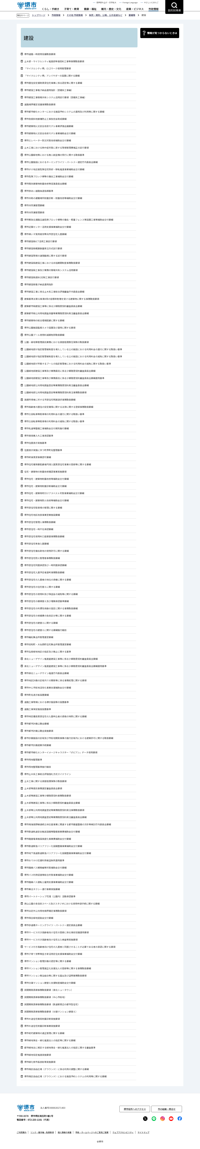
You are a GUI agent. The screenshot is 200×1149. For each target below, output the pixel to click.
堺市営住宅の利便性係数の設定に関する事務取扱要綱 (51, 608)
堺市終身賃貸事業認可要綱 (37, 457)
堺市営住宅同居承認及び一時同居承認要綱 (45, 565)
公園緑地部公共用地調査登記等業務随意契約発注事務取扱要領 (55, 392)
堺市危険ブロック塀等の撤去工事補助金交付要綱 (48, 176)
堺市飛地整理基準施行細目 (37, 766)
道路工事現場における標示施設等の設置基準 (46, 702)
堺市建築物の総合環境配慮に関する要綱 (44, 320)
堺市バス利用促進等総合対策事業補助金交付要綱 (48, 874)
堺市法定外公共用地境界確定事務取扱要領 (45, 910)
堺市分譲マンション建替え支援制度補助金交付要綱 (49, 982)
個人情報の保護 (64, 1132)
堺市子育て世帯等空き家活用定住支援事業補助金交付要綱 (53, 953)
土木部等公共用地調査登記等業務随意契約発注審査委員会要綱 (55, 817)
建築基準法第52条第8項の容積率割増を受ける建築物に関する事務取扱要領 (61, 298)
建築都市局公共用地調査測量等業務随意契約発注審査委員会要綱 (56, 313)
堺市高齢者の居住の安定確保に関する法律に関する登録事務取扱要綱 (58, 406)
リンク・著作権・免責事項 (42, 1132)
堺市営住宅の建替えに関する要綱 (41, 622)
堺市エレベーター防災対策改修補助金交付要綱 (47, 140)
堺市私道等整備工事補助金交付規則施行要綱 (46, 428)
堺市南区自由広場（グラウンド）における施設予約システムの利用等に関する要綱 (65, 1076)
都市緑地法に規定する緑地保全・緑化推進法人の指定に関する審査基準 (59, 1047)
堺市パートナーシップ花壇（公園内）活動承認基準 (49, 896)
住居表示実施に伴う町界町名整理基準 (43, 450)
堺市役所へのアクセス (135, 1109)
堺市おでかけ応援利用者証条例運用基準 (44, 860)
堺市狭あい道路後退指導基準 (38, 190)
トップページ (38, 15)
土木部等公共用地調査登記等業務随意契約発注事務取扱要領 (54, 810)
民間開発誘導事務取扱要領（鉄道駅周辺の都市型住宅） (52, 1004)
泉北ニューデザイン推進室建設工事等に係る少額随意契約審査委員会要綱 (61, 658)
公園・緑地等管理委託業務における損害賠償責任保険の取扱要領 (56, 342)
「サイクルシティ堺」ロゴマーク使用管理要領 (47, 68)
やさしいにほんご (151, 2)
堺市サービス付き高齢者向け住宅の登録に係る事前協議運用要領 (56, 932)
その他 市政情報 (75, 15)
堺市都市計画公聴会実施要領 (38, 730)
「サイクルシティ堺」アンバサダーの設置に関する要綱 (52, 75)
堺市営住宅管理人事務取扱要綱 (39, 522)
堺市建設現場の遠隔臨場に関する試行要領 (45, 255)
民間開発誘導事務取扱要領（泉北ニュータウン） (48, 989)
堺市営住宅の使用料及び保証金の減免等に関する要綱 (51, 594)
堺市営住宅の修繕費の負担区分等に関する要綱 (47, 615)
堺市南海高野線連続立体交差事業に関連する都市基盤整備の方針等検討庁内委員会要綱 (67, 824)
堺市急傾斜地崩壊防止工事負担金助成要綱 (45, 118)
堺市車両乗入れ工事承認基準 (38, 435)
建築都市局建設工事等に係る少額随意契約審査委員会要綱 (53, 306)
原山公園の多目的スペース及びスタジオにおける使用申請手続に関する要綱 (62, 903)
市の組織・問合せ (167, 1109)
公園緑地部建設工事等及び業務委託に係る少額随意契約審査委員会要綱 (59, 370)
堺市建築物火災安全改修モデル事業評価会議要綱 (48, 126)
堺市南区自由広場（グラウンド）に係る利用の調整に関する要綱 (56, 1069)
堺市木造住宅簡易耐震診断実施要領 (42, 1018)
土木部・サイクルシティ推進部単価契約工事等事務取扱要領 (54, 61)
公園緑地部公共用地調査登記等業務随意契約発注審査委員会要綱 (56, 385)
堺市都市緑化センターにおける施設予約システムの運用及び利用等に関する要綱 (64, 111)
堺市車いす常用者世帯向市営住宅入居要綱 (45, 234)
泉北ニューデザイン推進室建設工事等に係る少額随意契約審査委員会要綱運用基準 (65, 666)
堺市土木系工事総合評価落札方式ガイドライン (47, 774)
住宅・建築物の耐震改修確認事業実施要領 (45, 471)
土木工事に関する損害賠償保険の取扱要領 (45, 781)
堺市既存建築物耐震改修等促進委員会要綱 (45, 183)
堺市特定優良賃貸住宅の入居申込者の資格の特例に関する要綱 (55, 716)
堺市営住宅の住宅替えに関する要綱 (42, 586)
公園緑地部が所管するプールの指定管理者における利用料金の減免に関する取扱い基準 (67, 363)
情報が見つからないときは (162, 33)
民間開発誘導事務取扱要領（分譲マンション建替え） (51, 1011)
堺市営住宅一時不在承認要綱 (38, 529)
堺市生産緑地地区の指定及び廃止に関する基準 (47, 651)
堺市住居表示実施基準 (35, 442)
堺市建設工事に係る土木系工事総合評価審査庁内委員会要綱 (54, 291)
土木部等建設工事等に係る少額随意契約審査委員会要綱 (52, 802)
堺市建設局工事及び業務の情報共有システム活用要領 (51, 270)
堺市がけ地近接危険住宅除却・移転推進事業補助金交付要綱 (54, 169)
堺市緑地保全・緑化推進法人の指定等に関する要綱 (49, 1040)
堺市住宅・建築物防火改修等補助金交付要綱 (46, 500)
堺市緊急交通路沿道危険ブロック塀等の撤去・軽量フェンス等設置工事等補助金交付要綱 (68, 219)
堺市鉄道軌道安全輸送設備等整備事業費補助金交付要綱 (52, 831)
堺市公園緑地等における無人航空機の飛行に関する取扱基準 (54, 154)
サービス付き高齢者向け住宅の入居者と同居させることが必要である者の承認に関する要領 (69, 946)
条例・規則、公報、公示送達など (105, 15)
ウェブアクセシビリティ (123, 1132)
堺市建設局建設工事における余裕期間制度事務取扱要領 (52, 262)
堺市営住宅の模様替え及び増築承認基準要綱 (46, 601)
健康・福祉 (90, 9)
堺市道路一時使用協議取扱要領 (39, 54)
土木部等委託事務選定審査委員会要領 (43, 788)
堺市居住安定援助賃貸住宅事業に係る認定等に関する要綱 (53, 82)
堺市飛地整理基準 (33, 759)
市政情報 (153, 9)
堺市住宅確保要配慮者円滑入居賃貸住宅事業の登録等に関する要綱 (57, 464)
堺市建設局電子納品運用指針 (38, 284)
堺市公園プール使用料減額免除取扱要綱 (44, 334)
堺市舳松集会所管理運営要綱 (38, 637)
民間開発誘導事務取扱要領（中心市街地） (45, 997)
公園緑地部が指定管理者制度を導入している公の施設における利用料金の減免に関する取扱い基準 (73, 356)
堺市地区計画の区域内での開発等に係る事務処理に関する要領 (55, 680)
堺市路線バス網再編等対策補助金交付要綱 (45, 867)
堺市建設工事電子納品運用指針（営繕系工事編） (48, 90)
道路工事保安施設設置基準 (37, 709)
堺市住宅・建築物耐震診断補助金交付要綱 (45, 486)
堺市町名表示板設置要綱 (36, 694)
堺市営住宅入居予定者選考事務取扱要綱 (44, 572)
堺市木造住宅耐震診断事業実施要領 (42, 1025)
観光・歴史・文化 (111, 9)
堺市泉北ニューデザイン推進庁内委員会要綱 (46, 673)
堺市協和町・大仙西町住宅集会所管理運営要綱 (47, 644)
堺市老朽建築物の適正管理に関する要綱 (44, 1033)
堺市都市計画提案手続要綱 (37, 745)
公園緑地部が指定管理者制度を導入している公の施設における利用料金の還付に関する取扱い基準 (73, 349)
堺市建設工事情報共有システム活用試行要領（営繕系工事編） (55, 97)
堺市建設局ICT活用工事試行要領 (40, 241)
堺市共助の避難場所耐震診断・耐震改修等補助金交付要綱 (53, 198)
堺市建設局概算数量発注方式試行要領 (43, 248)
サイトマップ (143, 1132)
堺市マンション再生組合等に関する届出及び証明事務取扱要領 (55, 975)
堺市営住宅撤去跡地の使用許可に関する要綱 (46, 550)
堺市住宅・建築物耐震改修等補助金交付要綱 (46, 478)
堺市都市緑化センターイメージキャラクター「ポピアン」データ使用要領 (60, 752)
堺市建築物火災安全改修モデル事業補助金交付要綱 (49, 133)
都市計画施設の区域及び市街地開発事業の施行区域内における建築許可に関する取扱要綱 (68, 738)
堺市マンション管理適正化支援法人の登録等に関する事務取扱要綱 (57, 968)
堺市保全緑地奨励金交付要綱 (38, 917)
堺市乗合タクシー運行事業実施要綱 (42, 889)
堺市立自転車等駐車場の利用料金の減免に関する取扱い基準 (54, 421)
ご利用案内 (21, 1132)
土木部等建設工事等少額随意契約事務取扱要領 (47, 795)
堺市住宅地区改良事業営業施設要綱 (42, 514)
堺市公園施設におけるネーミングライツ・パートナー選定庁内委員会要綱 (61, 162)
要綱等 (132, 15)
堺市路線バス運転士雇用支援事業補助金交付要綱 (48, 882)
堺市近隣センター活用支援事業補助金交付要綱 (47, 226)
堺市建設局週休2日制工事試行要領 (41, 277)
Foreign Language (130, 2)
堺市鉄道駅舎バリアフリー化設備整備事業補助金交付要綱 (53, 846)
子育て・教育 (71, 9)
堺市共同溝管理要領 (34, 212)
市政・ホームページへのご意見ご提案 (91, 1132)
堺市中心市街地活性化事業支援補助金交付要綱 (47, 687)
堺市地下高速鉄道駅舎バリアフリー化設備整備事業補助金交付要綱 (57, 853)
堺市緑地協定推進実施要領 (37, 1054)
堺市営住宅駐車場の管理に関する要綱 (43, 507)
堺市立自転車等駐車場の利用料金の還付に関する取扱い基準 (54, 414)
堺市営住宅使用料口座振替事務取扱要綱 (44, 536)
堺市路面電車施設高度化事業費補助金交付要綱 (47, 838)
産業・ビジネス (135, 9)
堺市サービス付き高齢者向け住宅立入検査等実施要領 (51, 939)
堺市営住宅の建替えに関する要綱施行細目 (45, 630)
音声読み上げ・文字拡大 (106, 2)
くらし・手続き (50, 9)
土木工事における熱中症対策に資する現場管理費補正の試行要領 (56, 147)
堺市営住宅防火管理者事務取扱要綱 (42, 558)
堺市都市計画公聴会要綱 (36, 723)
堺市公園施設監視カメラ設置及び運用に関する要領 (49, 327)
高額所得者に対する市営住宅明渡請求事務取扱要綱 (49, 399)
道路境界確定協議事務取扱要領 (39, 104)
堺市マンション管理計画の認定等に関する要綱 (47, 961)
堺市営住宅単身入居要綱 (36, 543)
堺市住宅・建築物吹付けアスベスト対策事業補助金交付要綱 (54, 493)
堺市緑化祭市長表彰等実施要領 (39, 1061)
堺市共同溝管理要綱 (34, 205)
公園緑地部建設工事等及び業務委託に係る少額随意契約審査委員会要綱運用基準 (64, 378)
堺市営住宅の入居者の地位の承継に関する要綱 (47, 579)
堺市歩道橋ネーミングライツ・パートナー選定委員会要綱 (53, 925)
